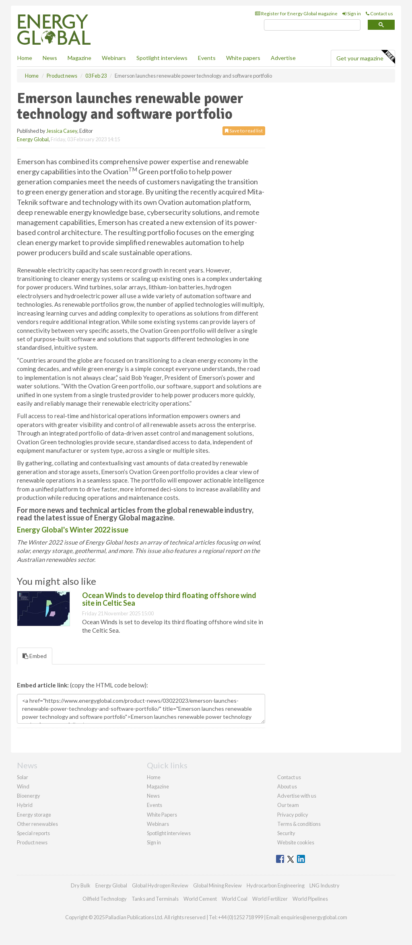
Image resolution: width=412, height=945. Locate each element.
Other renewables (37, 824)
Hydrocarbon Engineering (276, 885)
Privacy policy (292, 814)
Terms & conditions (299, 824)
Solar (22, 777)
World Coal (234, 898)
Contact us (379, 13)
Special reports (33, 833)
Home (24, 57)
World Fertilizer (270, 898)
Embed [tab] (35, 655)
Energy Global (33, 139)
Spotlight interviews (161, 57)
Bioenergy (28, 795)
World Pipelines (310, 898)
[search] (312, 25)
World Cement (200, 898)
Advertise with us (296, 795)
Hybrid (25, 805)
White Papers (162, 814)
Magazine (79, 57)
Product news (32, 842)
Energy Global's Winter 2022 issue (72, 529)
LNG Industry (324, 885)
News (153, 795)
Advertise (283, 57)
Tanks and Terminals (155, 898)
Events (207, 57)
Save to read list (244, 131)
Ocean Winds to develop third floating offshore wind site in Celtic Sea (169, 599)
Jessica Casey (61, 131)
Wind (23, 786)
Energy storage (34, 814)
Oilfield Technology (104, 898)
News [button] (50, 57)
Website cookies (295, 842)
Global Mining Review (217, 885)
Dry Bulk (81, 885)
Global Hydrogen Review (160, 885)
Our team (288, 805)
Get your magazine (365, 57)
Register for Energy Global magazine (296, 13)
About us (287, 786)
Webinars (114, 57)
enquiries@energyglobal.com (314, 917)
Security (286, 833)
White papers (243, 57)
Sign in (351, 13)
